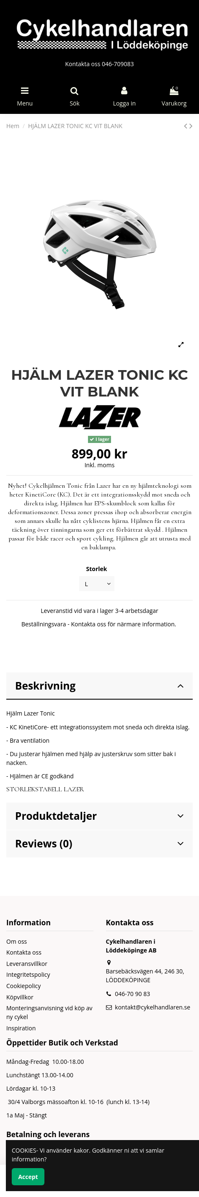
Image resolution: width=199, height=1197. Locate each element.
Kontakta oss (23, 952)
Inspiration (21, 1028)
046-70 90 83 (132, 994)
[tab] (99, 686)
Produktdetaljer (99, 816)
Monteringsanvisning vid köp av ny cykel (49, 1012)
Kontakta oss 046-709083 (99, 64)
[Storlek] (96, 584)
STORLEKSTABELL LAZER (45, 789)
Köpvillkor (20, 997)
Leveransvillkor (26, 964)
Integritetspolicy (28, 974)
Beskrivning (99, 685)
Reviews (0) (99, 843)
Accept (28, 1177)
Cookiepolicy (23, 986)
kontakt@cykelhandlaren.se (152, 1007)
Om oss (16, 941)
